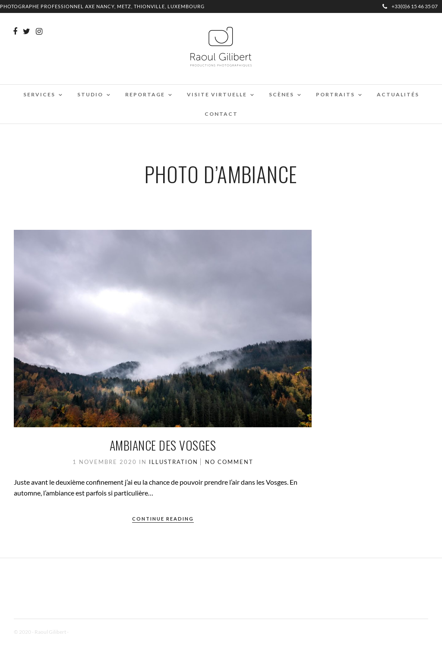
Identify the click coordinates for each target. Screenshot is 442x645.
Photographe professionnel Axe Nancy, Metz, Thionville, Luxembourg (102, 6)
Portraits (335, 94)
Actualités (398, 94)
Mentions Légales (88, 632)
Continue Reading (163, 518)
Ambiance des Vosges (163, 445)
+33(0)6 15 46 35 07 (410, 6)
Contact (221, 114)
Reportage (145, 94)
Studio (90, 94)
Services (39, 94)
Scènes (281, 94)
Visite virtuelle (217, 94)
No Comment (229, 461)
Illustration (173, 461)
